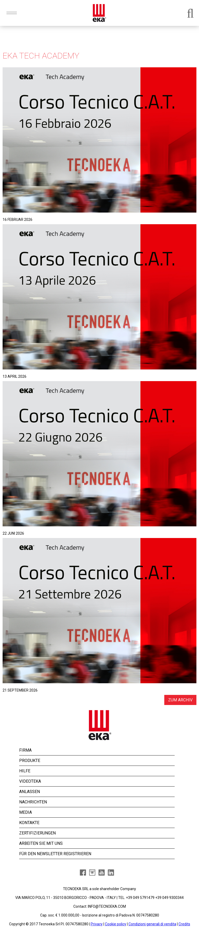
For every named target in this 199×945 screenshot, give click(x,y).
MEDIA (25, 812)
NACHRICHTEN (33, 801)
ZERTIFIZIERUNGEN (37, 833)
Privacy (97, 924)
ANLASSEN (29, 791)
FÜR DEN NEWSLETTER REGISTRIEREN (55, 853)
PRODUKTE (29, 760)
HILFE (24, 770)
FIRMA (25, 750)
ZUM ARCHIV (180, 699)
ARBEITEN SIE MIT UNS (41, 843)
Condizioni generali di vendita (152, 924)
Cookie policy (115, 924)
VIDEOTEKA (30, 781)
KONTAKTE (29, 822)
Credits (184, 924)
